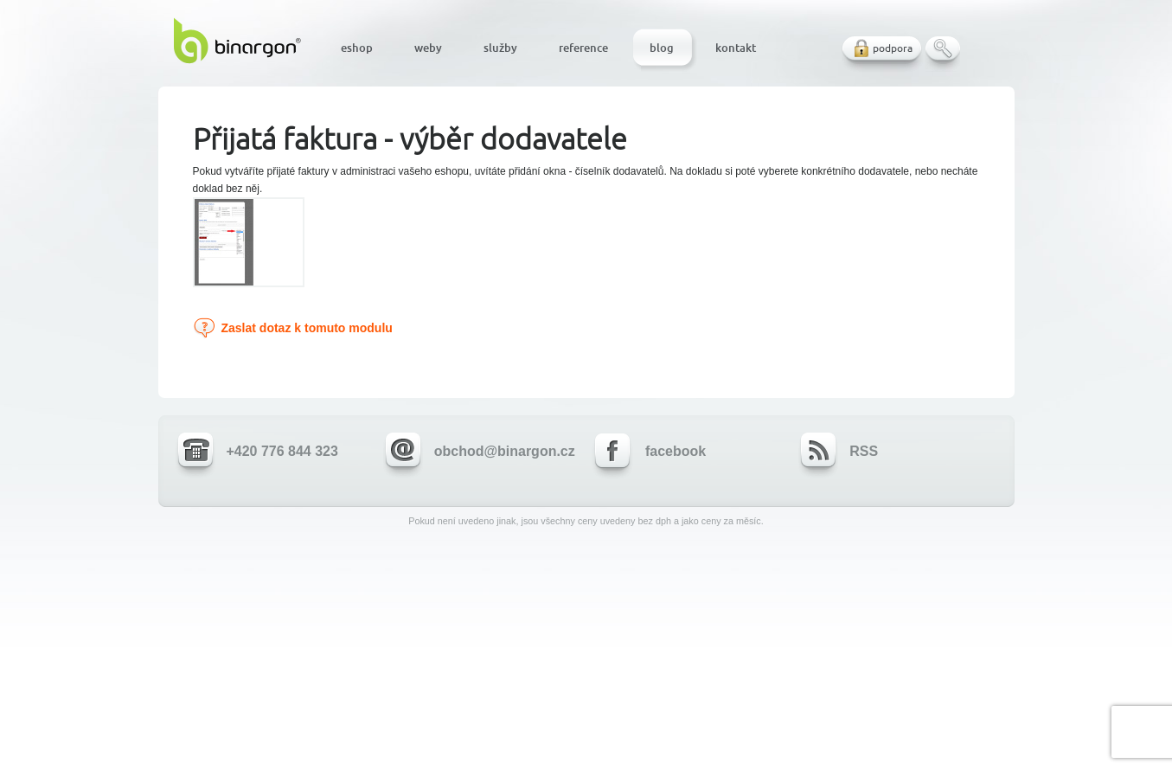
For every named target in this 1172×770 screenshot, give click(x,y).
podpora (893, 48)
